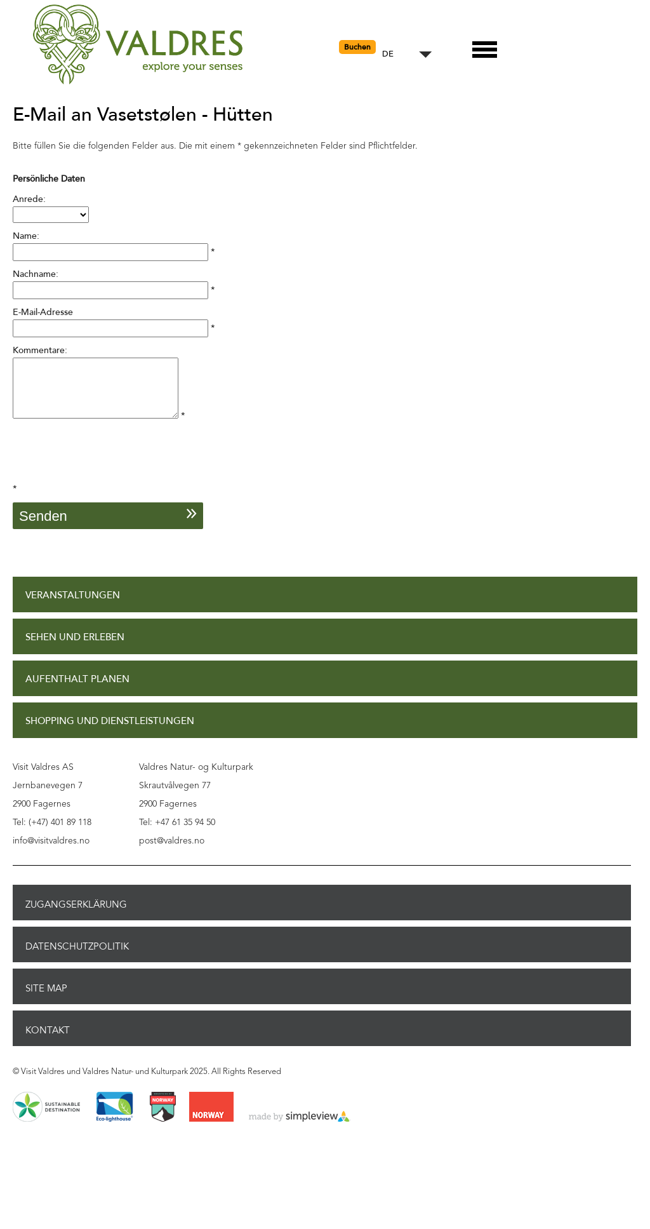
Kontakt (47, 1041)
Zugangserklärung (76, 916)
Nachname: (35, 274)
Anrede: (29, 199)
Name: (26, 236)
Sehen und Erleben (74, 649)
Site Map (46, 999)
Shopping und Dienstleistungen (109, 732)
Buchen (357, 47)
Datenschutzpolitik (77, 958)
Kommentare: (40, 350)
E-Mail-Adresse (43, 312)
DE (388, 54)
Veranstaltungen (72, 607)
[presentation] (109, 469)
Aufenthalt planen (77, 690)
